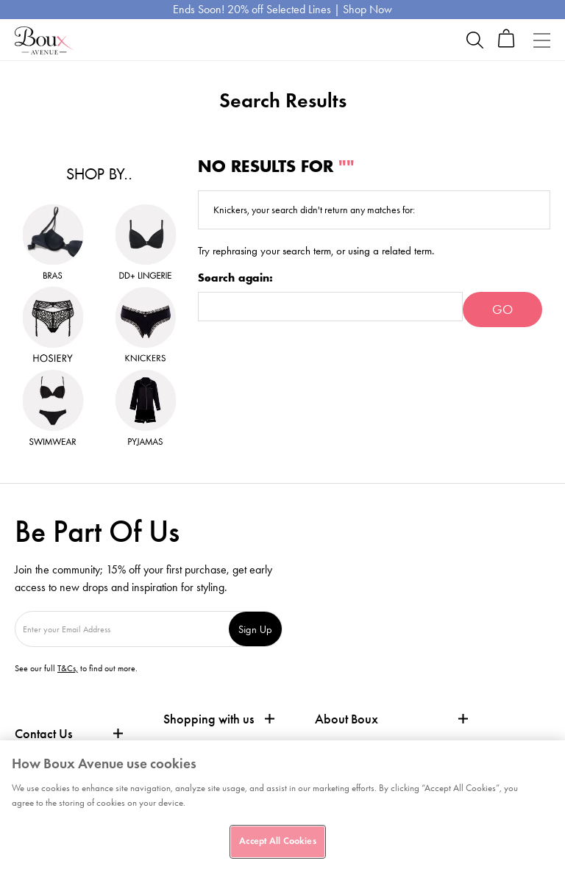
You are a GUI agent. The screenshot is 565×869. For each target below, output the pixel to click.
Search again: (235, 278)
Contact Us (43, 734)
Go (502, 309)
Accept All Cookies (277, 841)
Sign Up (255, 629)
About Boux (346, 719)
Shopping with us (208, 719)
